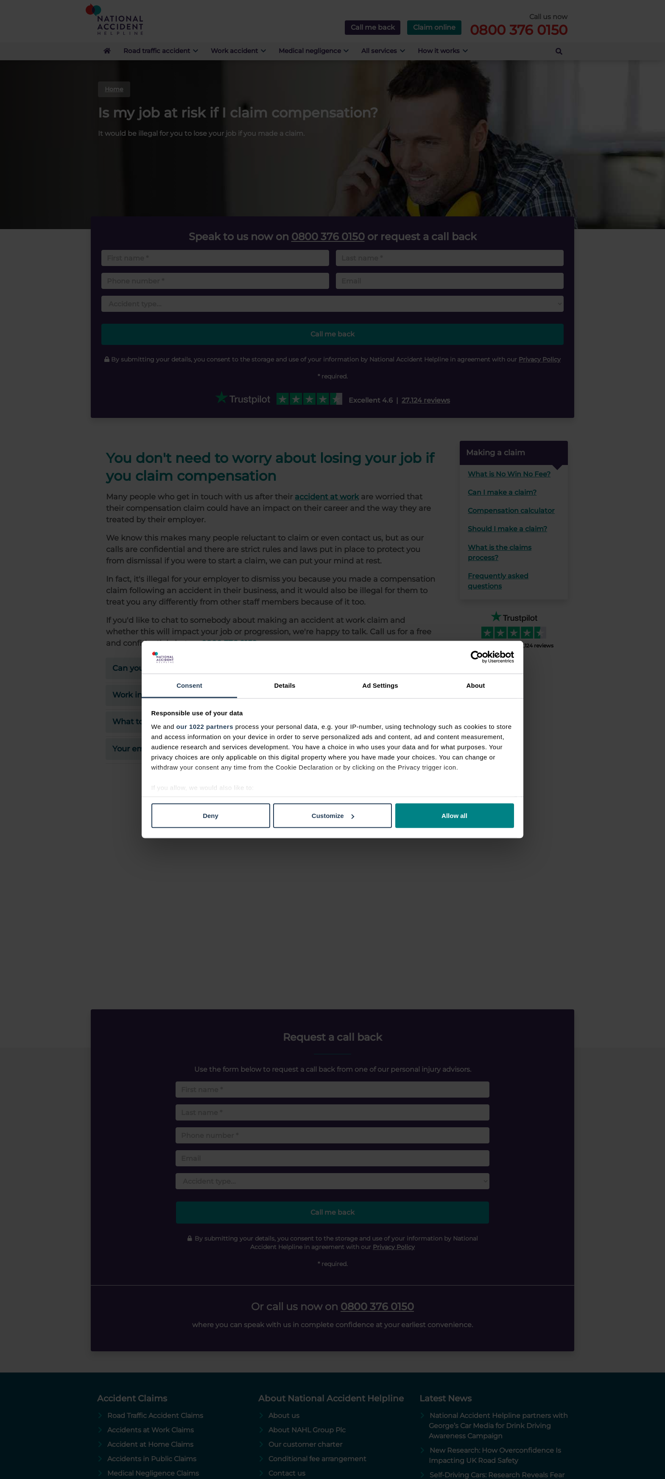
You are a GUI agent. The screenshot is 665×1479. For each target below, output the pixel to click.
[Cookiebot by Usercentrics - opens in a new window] (477, 657)
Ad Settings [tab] (380, 685)
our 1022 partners (204, 726)
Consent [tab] (189, 685)
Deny (210, 815)
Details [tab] (285, 685)
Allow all (454, 815)
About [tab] (476, 685)
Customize (333, 815)
